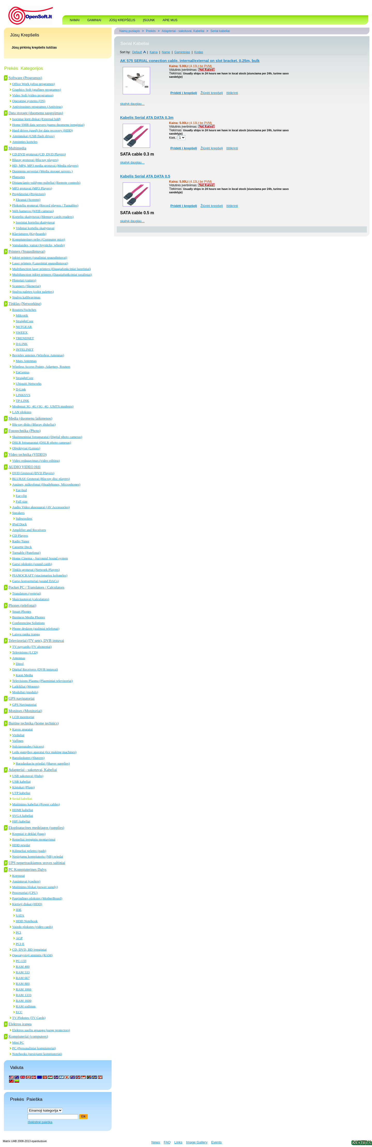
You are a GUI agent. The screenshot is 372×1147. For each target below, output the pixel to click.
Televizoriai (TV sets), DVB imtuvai (36, 640)
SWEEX (22, 332)
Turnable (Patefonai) (26, 553)
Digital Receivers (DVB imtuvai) (35, 669)
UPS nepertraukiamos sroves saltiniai (37, 863)
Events (216, 1142)
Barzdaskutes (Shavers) (28, 758)
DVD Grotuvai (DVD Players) (33, 473)
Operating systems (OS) (28, 101)
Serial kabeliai (22, 798)
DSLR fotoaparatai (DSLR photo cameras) (41, 442)
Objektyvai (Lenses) (26, 448)
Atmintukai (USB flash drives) (33, 136)
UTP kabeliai (21, 793)
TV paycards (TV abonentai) (32, 647)
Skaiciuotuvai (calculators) (30, 599)
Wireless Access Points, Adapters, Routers (41, 366)
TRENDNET (25, 338)
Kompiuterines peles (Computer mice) (38, 239)
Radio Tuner (20, 541)
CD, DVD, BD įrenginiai (29, 949)
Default (137, 52)
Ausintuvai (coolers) (26, 881)
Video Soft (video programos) (32, 95)
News (155, 1142)
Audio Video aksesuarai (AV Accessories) (41, 507)
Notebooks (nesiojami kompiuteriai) (37, 1054)
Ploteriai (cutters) (24, 280)
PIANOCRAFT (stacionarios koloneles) (39, 575)
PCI (18, 932)
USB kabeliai (21, 781)
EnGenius (22, 372)
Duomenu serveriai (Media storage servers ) (42, 171)
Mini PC (18, 1042)
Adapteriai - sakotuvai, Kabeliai (33, 770)
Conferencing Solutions (28, 623)
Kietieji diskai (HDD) (27, 904)
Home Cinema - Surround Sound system (40, 558)
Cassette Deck (22, 547)
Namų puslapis (129, 31)
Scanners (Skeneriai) (26, 286)
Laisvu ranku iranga (26, 634)
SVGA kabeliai (22, 816)
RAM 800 (23, 984)
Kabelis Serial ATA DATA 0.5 (145, 176)
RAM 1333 (23, 995)
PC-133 (21, 961)
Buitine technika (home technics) (34, 723)
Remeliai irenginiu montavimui (33, 839)
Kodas (198, 52)
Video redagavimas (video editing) (36, 461)
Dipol (20, 664)
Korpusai (18, 875)
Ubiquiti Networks (29, 384)
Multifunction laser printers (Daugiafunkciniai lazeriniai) (51, 269)
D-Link (21, 389)
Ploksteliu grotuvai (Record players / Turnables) (45, 205)
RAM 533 (23, 972)
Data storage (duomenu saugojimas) (36, 113)
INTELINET (25, 349)
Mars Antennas (26, 361)
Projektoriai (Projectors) (28, 194)
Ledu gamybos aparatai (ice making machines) (44, 752)
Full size (22, 501)
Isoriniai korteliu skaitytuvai (35, 222)
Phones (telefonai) (22, 605)
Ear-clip (21, 496)
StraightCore (24, 321)
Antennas (18, 658)
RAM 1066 (23, 989)
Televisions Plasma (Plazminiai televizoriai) (42, 681)
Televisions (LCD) (25, 652)
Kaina (154, 52)
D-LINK (22, 344)
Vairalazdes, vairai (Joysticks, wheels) (38, 245)
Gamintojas (182, 52)
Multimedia (17, 148)
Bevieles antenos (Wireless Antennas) (38, 355)
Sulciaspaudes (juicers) (28, 746)
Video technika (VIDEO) (28, 454)
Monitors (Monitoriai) (25, 711)
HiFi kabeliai (21, 821)
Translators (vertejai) (26, 593)
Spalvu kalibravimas (26, 297)
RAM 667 (23, 978)
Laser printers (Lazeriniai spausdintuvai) (40, 263)
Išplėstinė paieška (40, 1122)
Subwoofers (24, 518)
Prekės (151, 31)
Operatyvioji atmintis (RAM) (32, 955)
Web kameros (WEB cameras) (33, 211)
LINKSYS (23, 395)
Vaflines (18, 741)
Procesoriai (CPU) (24, 893)
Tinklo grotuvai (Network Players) (36, 570)
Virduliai (18, 735)
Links (178, 1142)
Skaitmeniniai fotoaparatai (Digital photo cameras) (47, 437)
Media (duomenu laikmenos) (30, 418)
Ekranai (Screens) (28, 200)
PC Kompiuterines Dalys (28, 869)
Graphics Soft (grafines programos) (36, 89)
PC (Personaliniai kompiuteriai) (34, 1048)
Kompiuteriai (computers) (28, 1036)
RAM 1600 (23, 1001)
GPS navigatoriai (22, 698)
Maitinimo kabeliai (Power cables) (36, 804)
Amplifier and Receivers (29, 530)
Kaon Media (24, 675)
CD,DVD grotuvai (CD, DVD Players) (39, 154)
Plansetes (18, 177)
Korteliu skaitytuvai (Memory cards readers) (43, 217)
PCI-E (20, 944)
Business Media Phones (28, 617)
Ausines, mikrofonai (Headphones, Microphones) (46, 484)
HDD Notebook (27, 921)
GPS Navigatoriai (24, 704)
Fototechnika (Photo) (25, 431)
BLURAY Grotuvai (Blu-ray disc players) (41, 479)
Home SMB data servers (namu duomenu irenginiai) (48, 125)
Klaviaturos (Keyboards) (29, 234)
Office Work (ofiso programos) (33, 84)
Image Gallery (196, 1142)
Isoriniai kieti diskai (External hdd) (36, 119)
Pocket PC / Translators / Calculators (36, 587)
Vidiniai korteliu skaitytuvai (35, 228)
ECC (19, 1012)
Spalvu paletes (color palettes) (33, 292)
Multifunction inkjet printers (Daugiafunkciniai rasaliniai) (52, 274)
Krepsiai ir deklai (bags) (28, 834)
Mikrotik (22, 315)
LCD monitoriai (23, 717)
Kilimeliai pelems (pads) (29, 851)
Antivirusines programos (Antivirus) (37, 107)
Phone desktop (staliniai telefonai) (35, 628)
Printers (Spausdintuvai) (27, 251)
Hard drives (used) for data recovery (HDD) (42, 130)
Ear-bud (21, 490)
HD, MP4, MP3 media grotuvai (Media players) (45, 165)
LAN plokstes (21, 412)
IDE (18, 910)
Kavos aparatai (22, 729)
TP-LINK (22, 401)
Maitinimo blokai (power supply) (35, 887)
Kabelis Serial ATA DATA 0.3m (147, 118)
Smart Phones (21, 611)
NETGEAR (24, 327)
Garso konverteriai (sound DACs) (35, 581)
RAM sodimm (26, 1006)
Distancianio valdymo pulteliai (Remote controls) (46, 182)
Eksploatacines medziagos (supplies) (36, 828)
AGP (19, 938)
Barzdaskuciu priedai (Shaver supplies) (43, 763)
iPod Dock (19, 524)
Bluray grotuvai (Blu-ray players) (35, 160)
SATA (20, 915)
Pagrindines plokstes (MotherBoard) (37, 898)
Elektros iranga (20, 1024)
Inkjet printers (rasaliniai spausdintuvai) (39, 257)
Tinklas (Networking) (25, 304)
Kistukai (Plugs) (23, 787)
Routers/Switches (24, 310)
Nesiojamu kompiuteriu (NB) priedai (37, 856)
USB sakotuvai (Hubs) (27, 776)
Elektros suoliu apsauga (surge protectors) (41, 1030)
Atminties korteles (24, 142)
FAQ (167, 1142)
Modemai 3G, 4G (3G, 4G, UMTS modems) (42, 406)
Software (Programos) (25, 78)
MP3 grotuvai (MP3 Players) (32, 188)
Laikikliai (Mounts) (25, 686)
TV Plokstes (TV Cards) (28, 1018)
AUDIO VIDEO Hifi (24, 467)
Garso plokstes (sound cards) (32, 564)
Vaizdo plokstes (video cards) (32, 927)
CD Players (20, 535)
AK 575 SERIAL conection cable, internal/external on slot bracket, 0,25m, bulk (190, 61)
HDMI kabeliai (22, 810)
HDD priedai (21, 845)
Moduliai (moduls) (25, 692)
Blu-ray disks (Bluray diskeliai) (34, 424)
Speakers (18, 513)
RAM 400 (23, 966)
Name (166, 52)
